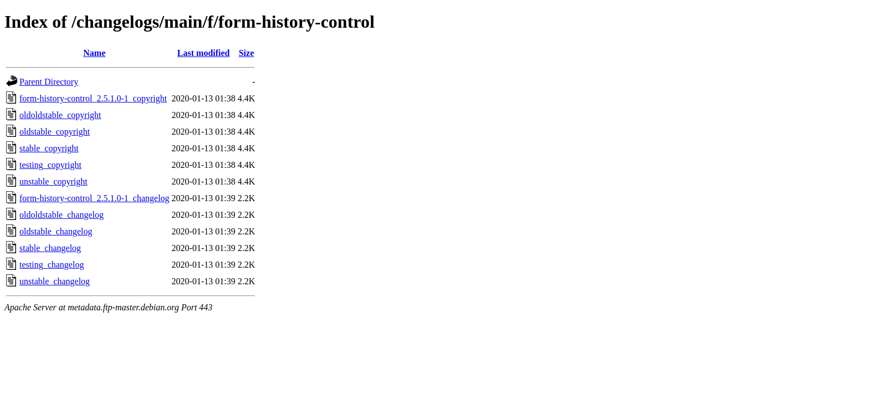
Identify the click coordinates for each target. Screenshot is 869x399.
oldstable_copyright (54, 131)
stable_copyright (49, 148)
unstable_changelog (54, 281)
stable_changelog (50, 248)
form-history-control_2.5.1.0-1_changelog (94, 198)
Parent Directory (48, 81)
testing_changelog (51, 264)
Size (246, 53)
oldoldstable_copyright (60, 115)
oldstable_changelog (56, 231)
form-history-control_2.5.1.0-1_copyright (93, 98)
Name (94, 53)
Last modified (203, 53)
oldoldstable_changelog (61, 214)
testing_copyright (50, 165)
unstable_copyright (53, 181)
